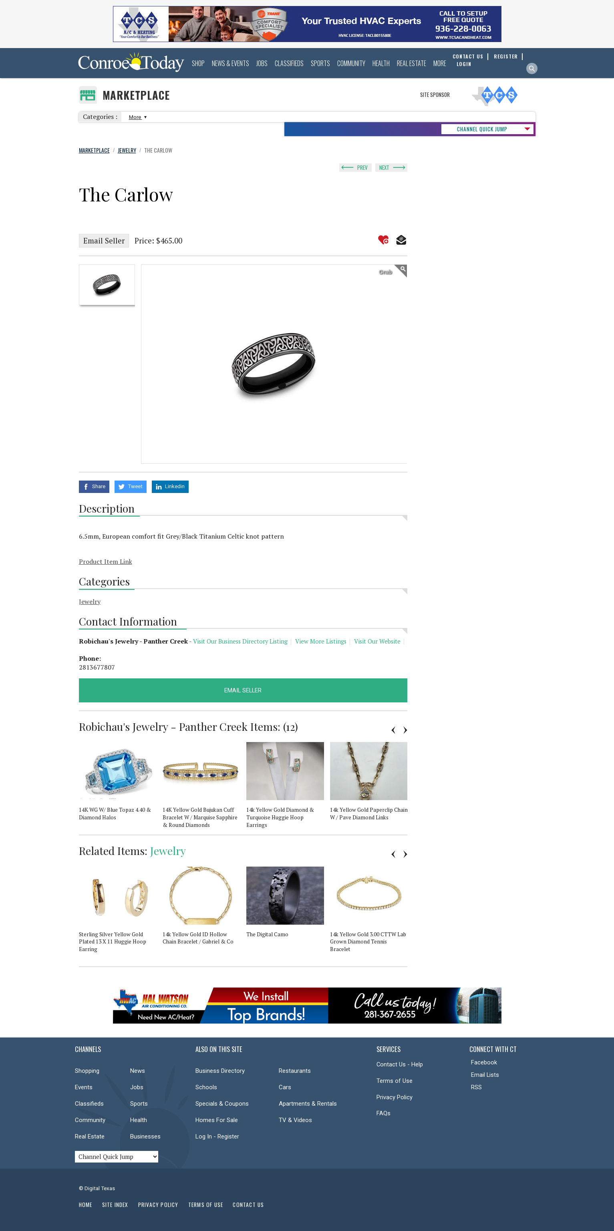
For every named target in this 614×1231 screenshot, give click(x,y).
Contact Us (248, 1205)
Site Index (115, 1205)
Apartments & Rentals (308, 1103)
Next (384, 167)
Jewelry (90, 601)
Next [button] (405, 730)
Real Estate (411, 63)
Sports (320, 63)
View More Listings (320, 641)
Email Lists (485, 1074)
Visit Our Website (377, 641)
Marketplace (136, 95)
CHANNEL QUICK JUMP (482, 129)
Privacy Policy (394, 1097)
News (137, 1070)
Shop (198, 63)
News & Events (230, 63)
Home (86, 1205)
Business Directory (220, 1070)
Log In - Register (217, 1136)
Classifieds (289, 63)
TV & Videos (295, 1120)
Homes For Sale (216, 1120)
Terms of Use (394, 1080)
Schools (206, 1087)
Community (351, 63)
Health (381, 63)
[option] (107, 284)
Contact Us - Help (399, 1064)
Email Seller (104, 240)
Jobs (262, 63)
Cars (285, 1087)
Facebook (484, 1062)
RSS (476, 1087)
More (439, 63)
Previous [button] (393, 730)
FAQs (383, 1113)
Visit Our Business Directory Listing (240, 641)
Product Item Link (105, 561)
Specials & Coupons (222, 1103)
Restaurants (295, 1070)
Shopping (87, 1070)
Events (84, 1087)
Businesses (145, 1136)
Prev (362, 167)
